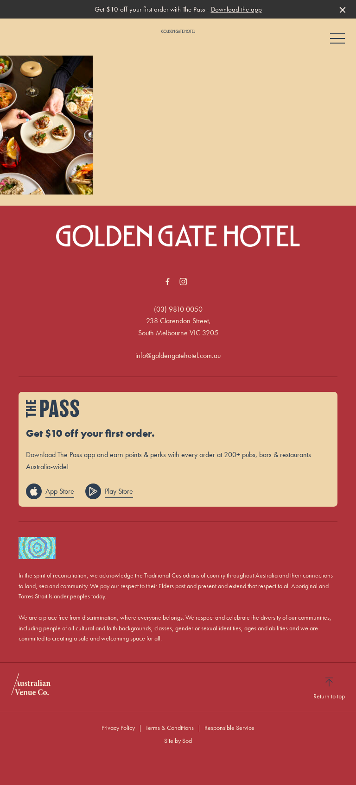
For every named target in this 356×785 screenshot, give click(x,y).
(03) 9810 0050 (178, 309)
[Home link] (178, 31)
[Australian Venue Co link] (31, 687)
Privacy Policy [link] (118, 727)
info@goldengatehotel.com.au (178, 355)
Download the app (236, 9)
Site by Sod (178, 740)
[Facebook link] (167, 282)
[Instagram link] (183, 282)
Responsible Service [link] (229, 727)
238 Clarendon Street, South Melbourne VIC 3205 (178, 327)
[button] (337, 40)
